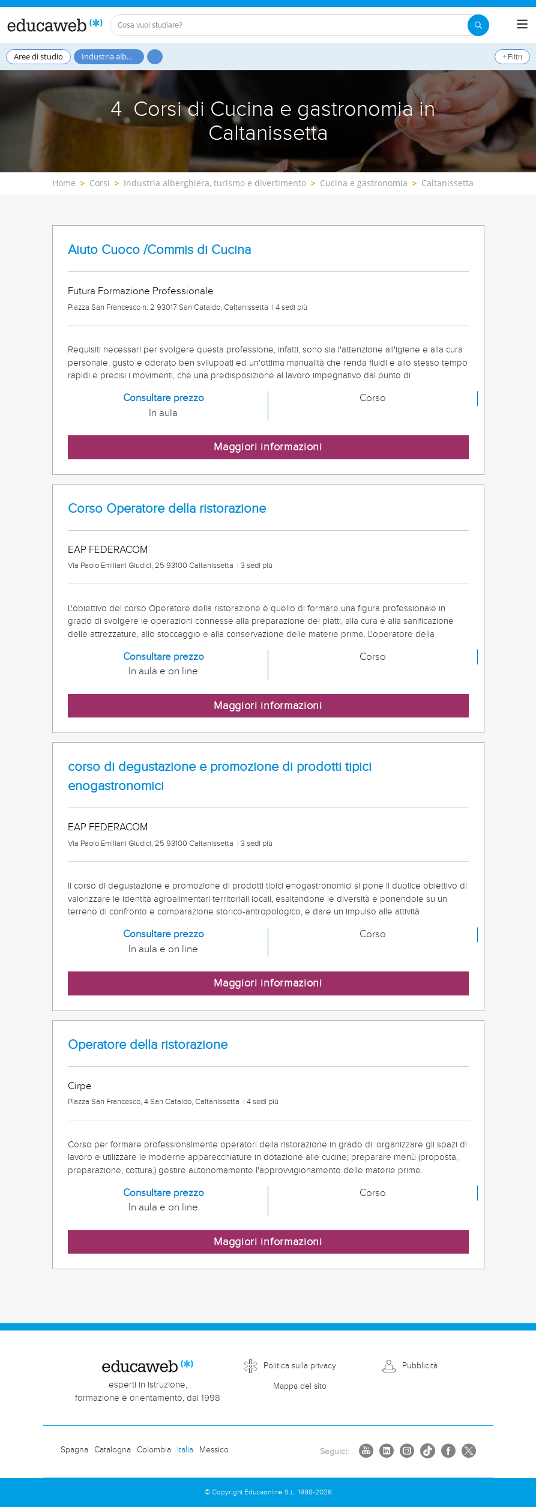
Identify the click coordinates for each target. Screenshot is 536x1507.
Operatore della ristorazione (147, 1044)
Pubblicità (420, 1366)
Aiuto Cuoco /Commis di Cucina (159, 250)
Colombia (154, 1450)
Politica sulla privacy (299, 1366)
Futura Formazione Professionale (141, 291)
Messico (214, 1450)
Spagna (74, 1450)
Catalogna (112, 1450)
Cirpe (80, 1086)
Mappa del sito (300, 1386)
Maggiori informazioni (268, 447)
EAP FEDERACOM (108, 550)
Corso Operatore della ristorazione (167, 508)
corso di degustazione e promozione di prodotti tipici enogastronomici (220, 776)
